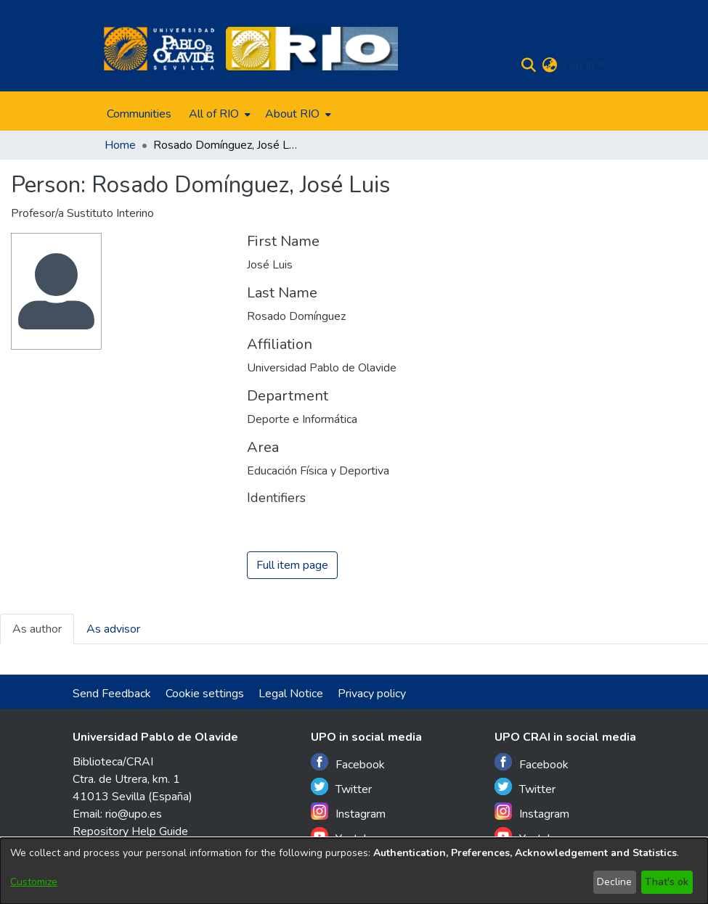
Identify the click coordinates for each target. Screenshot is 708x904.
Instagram (348, 812)
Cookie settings (205, 694)
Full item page (292, 565)
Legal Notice (291, 694)
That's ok (666, 882)
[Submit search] (528, 65)
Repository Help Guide (130, 831)
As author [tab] (37, 629)
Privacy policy (372, 694)
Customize (33, 882)
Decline (614, 882)
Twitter (341, 787)
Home (120, 145)
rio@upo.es (133, 814)
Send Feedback (112, 694)
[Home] (159, 48)
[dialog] (354, 871)
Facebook (348, 763)
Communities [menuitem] (139, 114)
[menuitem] (218, 114)
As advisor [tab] (113, 629)
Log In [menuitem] (578, 65)
